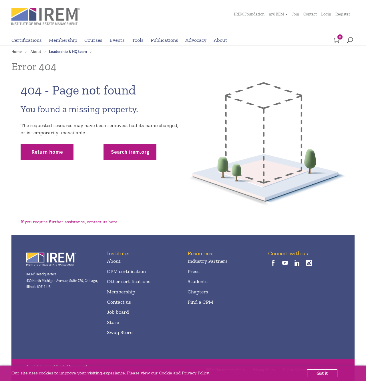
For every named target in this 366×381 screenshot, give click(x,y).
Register (342, 14)
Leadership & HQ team (68, 51)
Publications (164, 40)
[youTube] (285, 263)
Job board (118, 312)
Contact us (119, 302)
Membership (63, 40)
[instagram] (309, 263)
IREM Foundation (249, 14)
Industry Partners (208, 261)
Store (113, 322)
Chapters (198, 292)
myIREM (276, 14)
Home (16, 51)
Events (117, 40)
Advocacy (195, 40)
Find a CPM (200, 302)
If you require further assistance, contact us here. (69, 221)
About (220, 40)
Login (326, 14)
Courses (93, 40)
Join (295, 14)
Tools (138, 40)
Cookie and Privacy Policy (184, 373)
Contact (310, 14)
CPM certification (126, 271)
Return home (47, 152)
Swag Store (119, 332)
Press (194, 271)
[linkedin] (297, 263)
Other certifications (128, 281)
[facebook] (273, 263)
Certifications (26, 40)
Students (198, 281)
